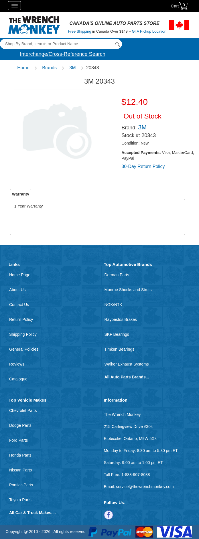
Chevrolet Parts (23, 410)
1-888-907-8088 (135, 474)
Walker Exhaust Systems (127, 364)
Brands (49, 67)
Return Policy (21, 319)
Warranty (20, 194)
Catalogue (18, 379)
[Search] (61, 44)
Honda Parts (20, 455)
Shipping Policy (23, 334)
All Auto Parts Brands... (127, 377)
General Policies (23, 349)
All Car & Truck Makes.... (32, 512)
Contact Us (19, 304)
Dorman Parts (117, 275)
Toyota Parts (20, 499)
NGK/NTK (113, 304)
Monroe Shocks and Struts (128, 289)
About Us (17, 289)
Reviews (16, 364)
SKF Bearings (117, 334)
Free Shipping (79, 31)
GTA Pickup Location (149, 31)
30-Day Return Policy (143, 166)
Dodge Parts (20, 425)
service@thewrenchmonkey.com (145, 486)
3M (72, 67)
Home (23, 67)
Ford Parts (18, 440)
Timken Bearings (120, 349)
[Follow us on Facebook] (108, 514)
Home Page (19, 275)
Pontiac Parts (21, 485)
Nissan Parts (20, 470)
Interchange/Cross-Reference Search (62, 54)
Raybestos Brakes (121, 319)
